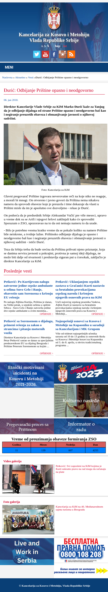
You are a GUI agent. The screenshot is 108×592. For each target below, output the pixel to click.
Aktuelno (20, 77)
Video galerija (12, 461)
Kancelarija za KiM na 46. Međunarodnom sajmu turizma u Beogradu (79, 508)
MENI (9, 67)
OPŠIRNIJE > (46, 314)
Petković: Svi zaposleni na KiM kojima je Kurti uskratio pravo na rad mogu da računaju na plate (81, 468)
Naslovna (7, 77)
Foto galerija (11, 502)
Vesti (30, 77)
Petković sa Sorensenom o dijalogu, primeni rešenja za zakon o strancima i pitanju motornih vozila (28, 327)
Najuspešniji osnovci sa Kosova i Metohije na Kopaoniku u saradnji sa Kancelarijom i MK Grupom (79, 325)
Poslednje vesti (18, 270)
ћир (57, 46)
